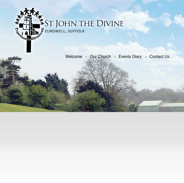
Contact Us (159, 56)
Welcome (73, 56)
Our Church (100, 56)
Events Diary (130, 56)
